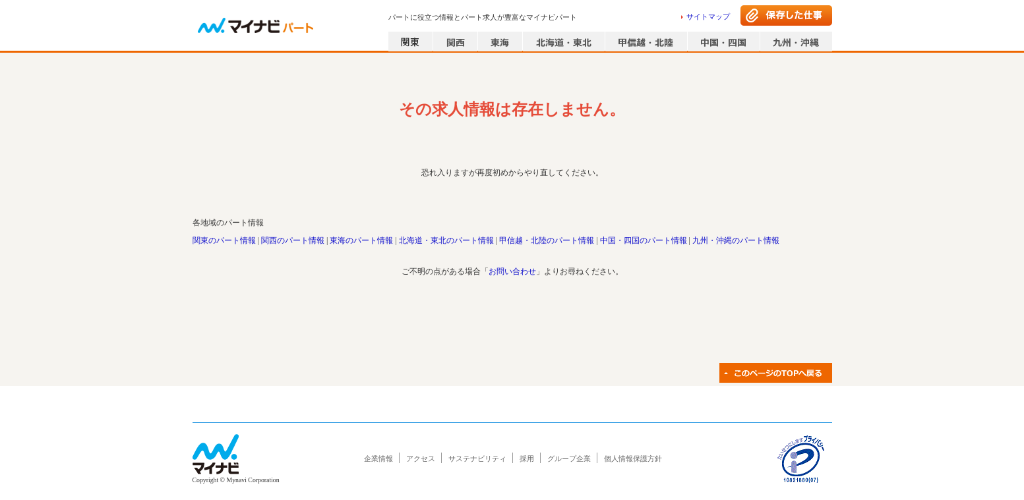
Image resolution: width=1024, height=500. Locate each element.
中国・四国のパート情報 (643, 240)
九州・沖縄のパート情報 (735, 240)
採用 (527, 458)
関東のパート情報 (224, 240)
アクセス (420, 458)
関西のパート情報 (292, 240)
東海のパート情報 (361, 240)
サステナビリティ (477, 458)
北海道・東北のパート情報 (446, 240)
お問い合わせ (512, 271)
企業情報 (378, 458)
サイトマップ (708, 16)
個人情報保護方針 (633, 458)
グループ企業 (569, 458)
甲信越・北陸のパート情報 (546, 240)
